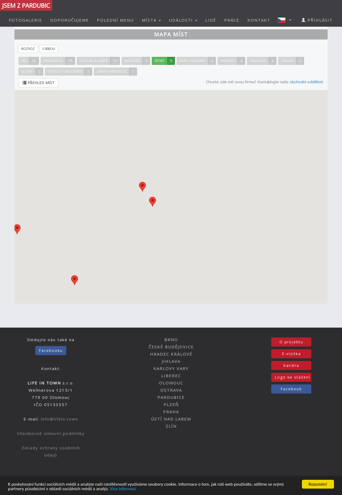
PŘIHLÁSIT (317, 20)
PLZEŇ (171, 404)
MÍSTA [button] (151, 20)
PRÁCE (231, 20)
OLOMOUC (171, 383)
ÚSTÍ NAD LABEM (171, 419)
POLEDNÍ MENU (115, 20)
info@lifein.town (59, 419)
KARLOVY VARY (171, 368)
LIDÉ (210, 20)
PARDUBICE (171, 397)
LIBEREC (171, 375)
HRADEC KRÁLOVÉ (171, 354)
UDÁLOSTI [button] (183, 20)
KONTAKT (258, 20)
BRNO (171, 339)
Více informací (123, 489)
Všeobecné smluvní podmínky (51, 433)
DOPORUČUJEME (69, 20)
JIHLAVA (171, 361)
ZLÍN (171, 426)
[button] (285, 20)
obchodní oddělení (306, 81)
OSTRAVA (171, 390)
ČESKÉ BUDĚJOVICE (171, 346)
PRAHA (171, 411)
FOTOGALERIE (25, 20)
